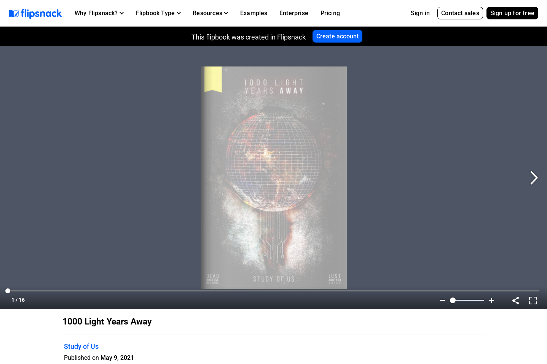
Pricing (330, 13)
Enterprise (293, 13)
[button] (99, 13)
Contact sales (460, 13)
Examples (254, 13)
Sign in (420, 13)
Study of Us (81, 346)
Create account (337, 36)
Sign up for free (512, 13)
